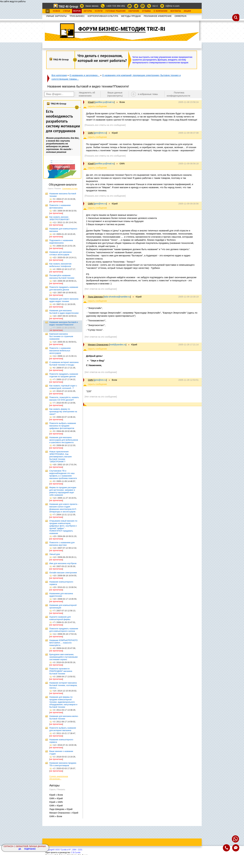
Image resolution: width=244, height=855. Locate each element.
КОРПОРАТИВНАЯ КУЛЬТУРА (103, 16)
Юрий (91, 102)
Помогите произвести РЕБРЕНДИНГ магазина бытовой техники (60, 671)
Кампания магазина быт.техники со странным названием (61, 336)
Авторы (88, 11)
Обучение (133, 11)
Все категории (59, 75)
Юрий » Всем (56, 795)
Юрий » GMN (56, 802)
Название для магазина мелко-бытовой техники (63, 717)
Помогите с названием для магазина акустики (62, 543)
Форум (77, 11)
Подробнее (30, 849)
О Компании (160, 11)
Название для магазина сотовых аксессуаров (60, 253)
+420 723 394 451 (115, 6)
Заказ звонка (91, 6)
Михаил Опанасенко (98, 344)
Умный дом (54, 554)
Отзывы (146, 11)
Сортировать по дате (69, 188)
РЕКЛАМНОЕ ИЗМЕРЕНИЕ (158, 16)
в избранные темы (148, 94)
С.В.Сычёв (75, 852)
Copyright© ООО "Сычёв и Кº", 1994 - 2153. (64, 850)
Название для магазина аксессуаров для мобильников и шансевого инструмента (63, 440)
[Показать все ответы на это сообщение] (105, 125)
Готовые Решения (115, 11)
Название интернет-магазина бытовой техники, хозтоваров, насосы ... (63, 685)
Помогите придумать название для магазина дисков (63, 288)
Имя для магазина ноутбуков (62, 563)
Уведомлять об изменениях (87, 94)
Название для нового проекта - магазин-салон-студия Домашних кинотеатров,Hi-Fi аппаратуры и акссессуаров (63, 508)
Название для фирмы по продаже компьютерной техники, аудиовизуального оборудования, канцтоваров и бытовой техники (63, 702)
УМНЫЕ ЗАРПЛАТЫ (56, 16)
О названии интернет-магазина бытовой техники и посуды (64, 363)
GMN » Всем (55, 816)
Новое (56, 11)
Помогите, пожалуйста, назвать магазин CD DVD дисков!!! (64, 398)
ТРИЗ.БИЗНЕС (77, 16)
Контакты (175, 11)
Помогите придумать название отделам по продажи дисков (63, 375)
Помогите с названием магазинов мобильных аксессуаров (59, 350)
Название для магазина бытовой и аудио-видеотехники (64, 311)
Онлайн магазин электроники (63, 572)
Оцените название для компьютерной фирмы (60, 618)
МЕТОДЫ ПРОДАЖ (131, 16)
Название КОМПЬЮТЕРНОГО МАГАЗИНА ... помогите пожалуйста (63, 642)
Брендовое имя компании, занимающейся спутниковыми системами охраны (63, 657)
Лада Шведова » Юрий (61, 809)
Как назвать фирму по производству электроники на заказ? (63, 411)
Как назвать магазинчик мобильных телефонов (60, 265)
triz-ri (155, 6)
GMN (90, 133)
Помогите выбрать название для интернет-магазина (62, 729)
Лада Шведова (95, 296)
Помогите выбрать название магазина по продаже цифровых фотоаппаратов (62, 425)
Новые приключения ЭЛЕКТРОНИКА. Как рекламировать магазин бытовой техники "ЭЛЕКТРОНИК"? (60, 456)
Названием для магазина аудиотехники (61, 594)
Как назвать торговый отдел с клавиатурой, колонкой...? (63, 386)
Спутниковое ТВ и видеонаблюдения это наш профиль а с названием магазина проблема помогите (63, 474)
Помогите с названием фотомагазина (59, 206)
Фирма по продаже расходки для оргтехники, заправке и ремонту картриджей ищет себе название (62, 491)
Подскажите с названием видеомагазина (61, 241)
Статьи (66, 11)
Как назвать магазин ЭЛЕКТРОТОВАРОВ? (59, 218)
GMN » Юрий (56, 798)
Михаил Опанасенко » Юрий (63, 813)
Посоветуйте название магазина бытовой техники (61, 276)
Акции (187, 11)
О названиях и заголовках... (84, 75)
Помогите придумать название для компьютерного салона (63, 629)
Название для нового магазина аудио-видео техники (63, 300)
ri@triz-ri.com (172, 6)
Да (20, 849)
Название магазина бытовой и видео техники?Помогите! (63, 323)
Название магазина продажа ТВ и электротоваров (62, 764)
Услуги (99, 11)
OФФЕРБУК (181, 16)
